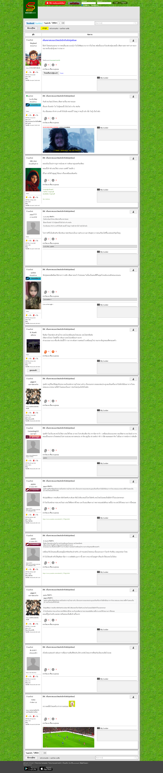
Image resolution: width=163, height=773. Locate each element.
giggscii (33, 382)
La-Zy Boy (33, 99)
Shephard (33, 43)
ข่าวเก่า (31, 763)
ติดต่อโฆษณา (84, 763)
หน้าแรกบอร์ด (54, 28)
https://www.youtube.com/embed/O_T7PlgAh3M (56, 519)
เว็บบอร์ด (65, 763)
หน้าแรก (25, 763)
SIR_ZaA (33, 161)
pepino (52, 246)
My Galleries (46, 199)
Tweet (61, 73)
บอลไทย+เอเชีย (64, 28)
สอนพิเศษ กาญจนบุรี (49, 194)
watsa (33, 700)
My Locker (102, 78)
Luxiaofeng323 (33, 431)
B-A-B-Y (33, 650)
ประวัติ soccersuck (74, 763)
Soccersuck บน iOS (55, 60)
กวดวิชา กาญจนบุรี (48, 191)
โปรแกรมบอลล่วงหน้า (54, 763)
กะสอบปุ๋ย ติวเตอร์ (48, 189)
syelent (33, 273)
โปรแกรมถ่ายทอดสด (41, 763)
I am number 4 (47, 299)
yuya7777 (33, 214)
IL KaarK (33, 332)
